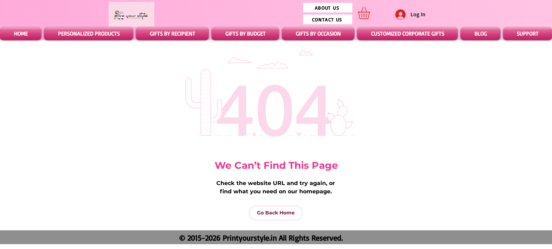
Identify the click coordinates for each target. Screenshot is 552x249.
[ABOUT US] (327, 7)
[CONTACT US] (327, 19)
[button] (371, 13)
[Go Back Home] (276, 213)
